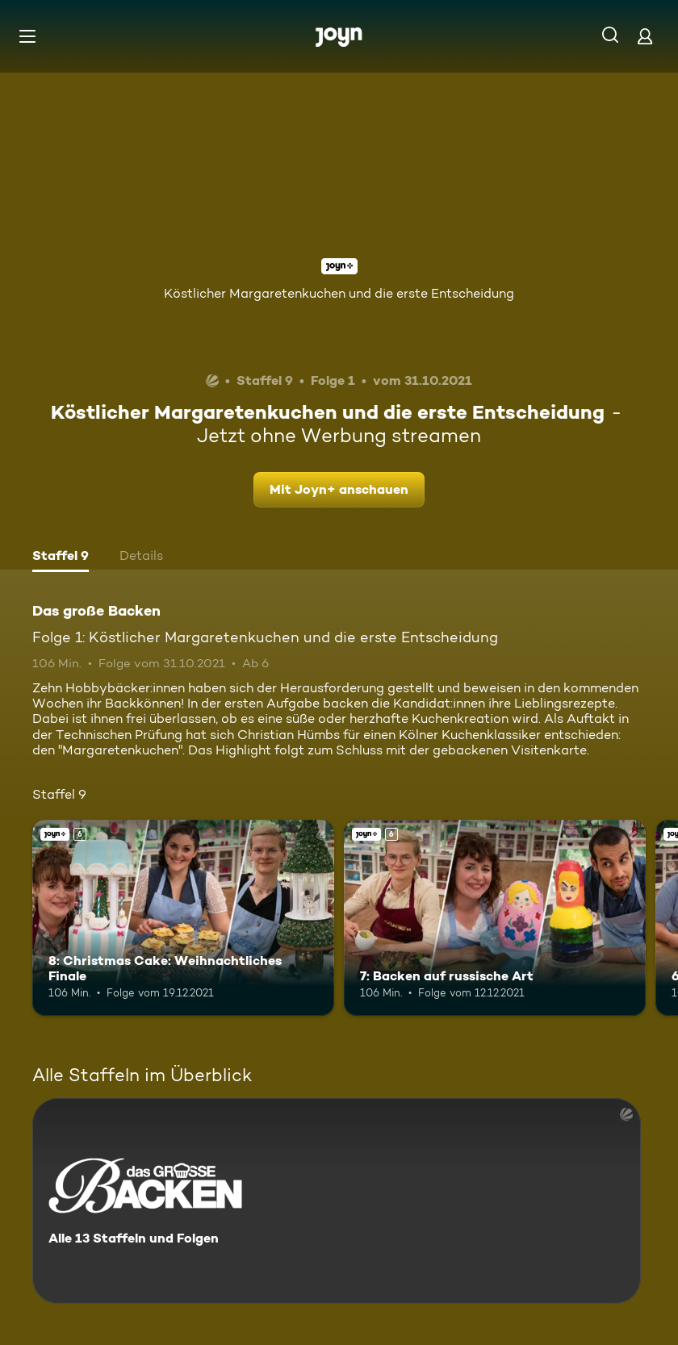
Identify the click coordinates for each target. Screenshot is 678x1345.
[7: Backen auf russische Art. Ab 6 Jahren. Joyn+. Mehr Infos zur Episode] (495, 918)
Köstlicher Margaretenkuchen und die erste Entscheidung (339, 293)
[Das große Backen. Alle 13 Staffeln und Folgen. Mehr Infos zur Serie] (336, 1201)
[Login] (645, 36)
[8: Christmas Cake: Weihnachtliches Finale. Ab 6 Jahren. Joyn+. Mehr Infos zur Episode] (183, 918)
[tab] (60, 557)
